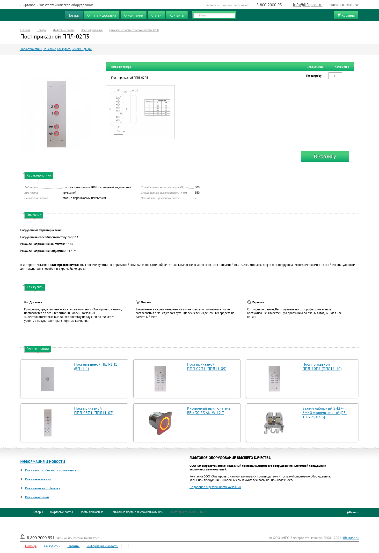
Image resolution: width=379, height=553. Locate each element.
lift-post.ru (351, 538)
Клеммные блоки (37, 497)
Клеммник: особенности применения (50, 470)
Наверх (353, 512)
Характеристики (31, 49)
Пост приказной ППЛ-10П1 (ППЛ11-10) (322, 366)
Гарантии (73, 546)
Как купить (64, 49)
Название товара (121, 67)
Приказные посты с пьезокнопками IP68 (134, 30)
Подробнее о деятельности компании (215, 487)
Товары (41, 30)
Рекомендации (82, 49)
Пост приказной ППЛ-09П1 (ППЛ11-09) (206, 366)
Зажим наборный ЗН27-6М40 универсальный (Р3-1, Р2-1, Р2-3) (324, 412)
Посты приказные (92, 30)
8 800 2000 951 (270, 5)
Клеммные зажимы (38, 479)
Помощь (30, 546)
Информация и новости (102, 546)
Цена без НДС (315, 67)
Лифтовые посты (63, 30)
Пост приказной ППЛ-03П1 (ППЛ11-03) (93, 410)
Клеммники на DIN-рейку (42, 488)
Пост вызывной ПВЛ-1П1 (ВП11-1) (95, 366)
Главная (25, 30)
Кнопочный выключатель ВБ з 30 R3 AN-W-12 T (208, 410)
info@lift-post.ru (307, 5)
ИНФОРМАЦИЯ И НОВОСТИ (42, 461)
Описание (49, 49)
